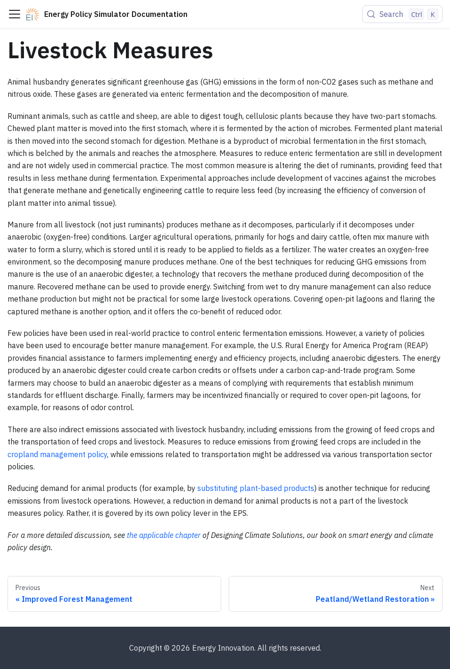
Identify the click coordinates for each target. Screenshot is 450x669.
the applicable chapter (164, 535)
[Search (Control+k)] (402, 14)
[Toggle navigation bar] (15, 14)
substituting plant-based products (255, 488)
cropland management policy (57, 454)
